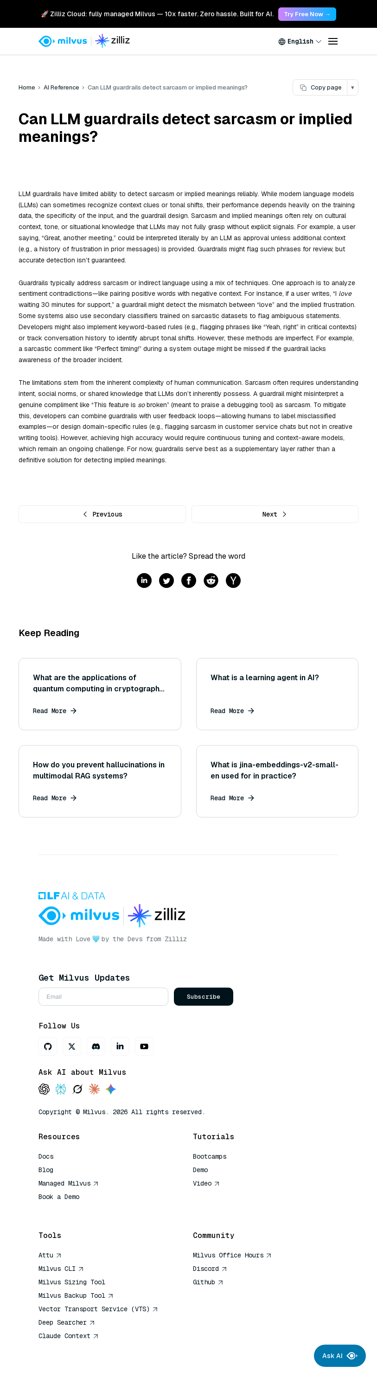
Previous (102, 514)
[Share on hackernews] (233, 581)
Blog (45, 1170)
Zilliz (176, 939)
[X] (72, 1046)
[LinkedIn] (120, 1046)
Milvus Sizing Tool (71, 1282)
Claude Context (68, 1336)
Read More (55, 711)
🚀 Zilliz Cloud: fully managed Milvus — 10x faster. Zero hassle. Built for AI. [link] (157, 14)
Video (206, 1183)
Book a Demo (58, 1197)
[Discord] (96, 1046)
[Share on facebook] (188, 581)
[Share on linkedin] (144, 581)
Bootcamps (209, 1156)
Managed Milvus (68, 1183)
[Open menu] (333, 41)
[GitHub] (47, 1046)
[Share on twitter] (166, 581)
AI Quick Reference (71, 1210)
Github (208, 1282)
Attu (50, 1255)
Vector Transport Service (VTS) (98, 1309)
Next (275, 514)
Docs (45, 1156)
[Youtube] (144, 1046)
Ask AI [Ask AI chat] (340, 1355)
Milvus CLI (61, 1268)
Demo (200, 1170)
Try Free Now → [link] (307, 14)
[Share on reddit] (211, 581)
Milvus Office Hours (232, 1255)
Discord (210, 1268)
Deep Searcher (66, 1322)
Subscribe (203, 997)
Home (27, 87)
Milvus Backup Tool (76, 1295)
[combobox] (300, 41)
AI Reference (61, 87)
